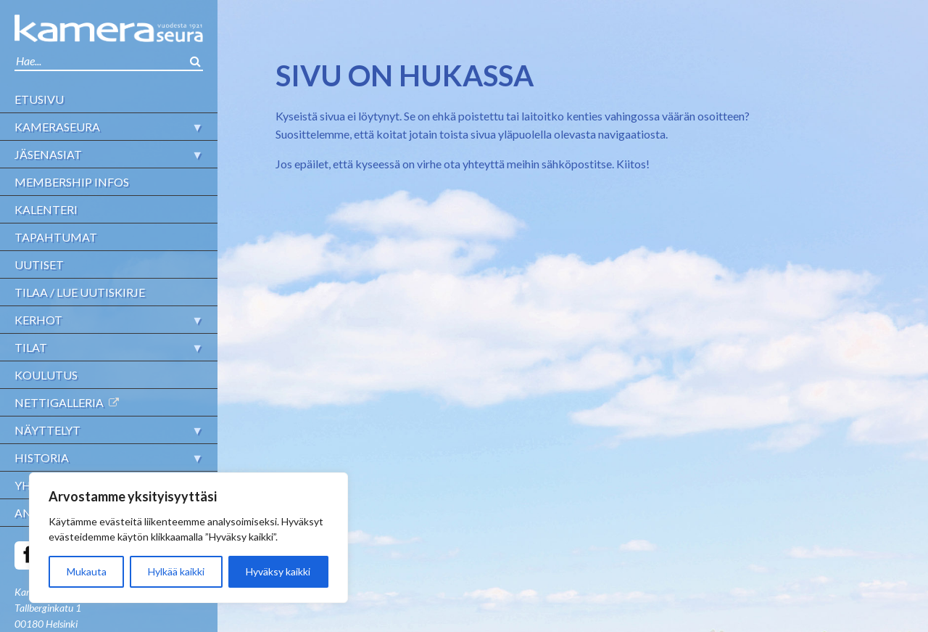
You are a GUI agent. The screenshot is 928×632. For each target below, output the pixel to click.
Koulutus (46, 375)
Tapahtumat (55, 237)
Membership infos (71, 182)
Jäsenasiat (48, 154)
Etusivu (39, 99)
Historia (41, 457)
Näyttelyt (47, 430)
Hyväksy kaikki (278, 571)
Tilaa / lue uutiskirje (79, 292)
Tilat (30, 347)
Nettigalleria (59, 402)
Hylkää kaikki (176, 571)
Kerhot (38, 320)
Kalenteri (46, 209)
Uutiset (39, 264)
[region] (188, 537)
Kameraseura (57, 127)
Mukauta (87, 571)
